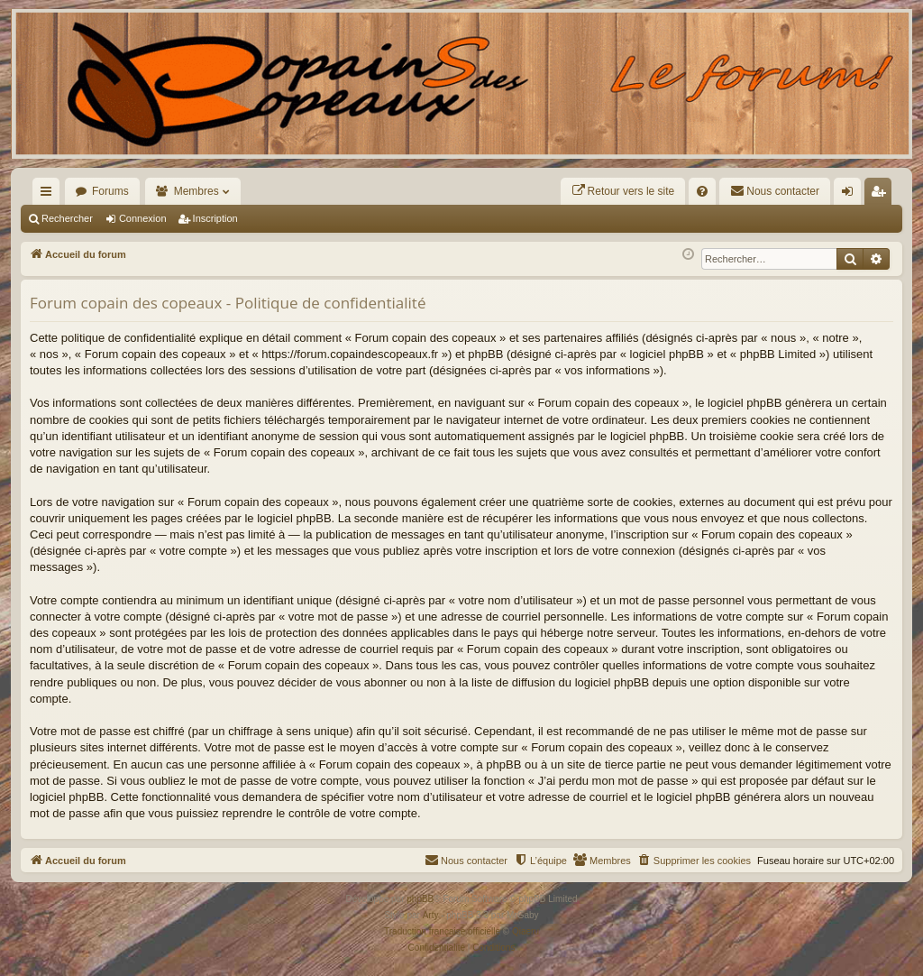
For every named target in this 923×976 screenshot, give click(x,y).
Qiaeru (525, 931)
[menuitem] (623, 191)
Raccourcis (49, 195)
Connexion (143, 218)
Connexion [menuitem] (851, 195)
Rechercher (67, 218)
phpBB (420, 899)
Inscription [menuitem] (882, 195)
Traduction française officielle (442, 931)
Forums (110, 191)
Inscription (215, 218)
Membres (196, 191)
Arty (431, 915)
